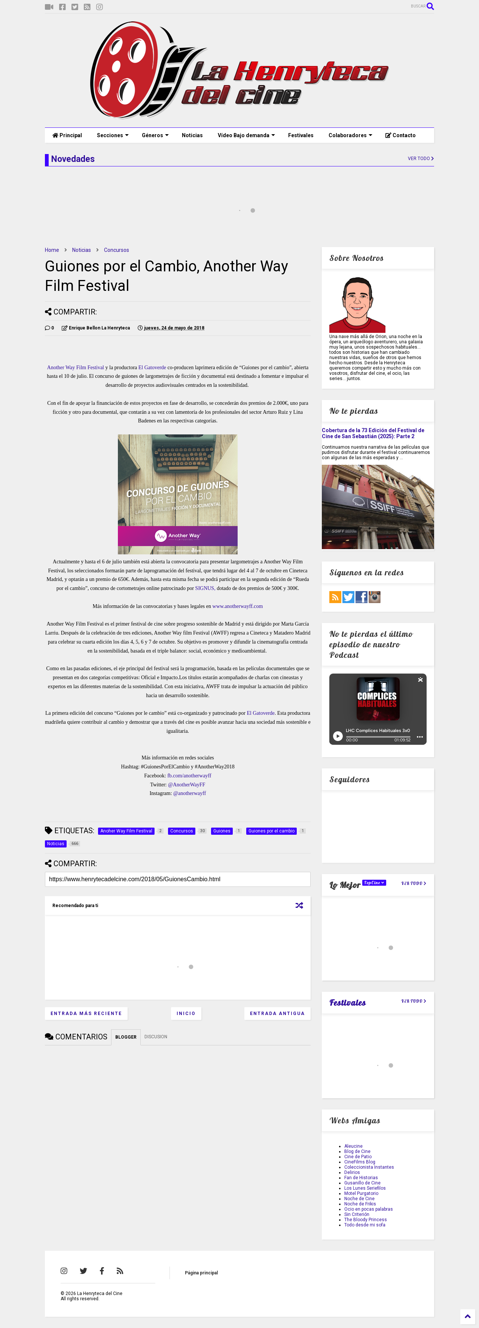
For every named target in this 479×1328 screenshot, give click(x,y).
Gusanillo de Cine (362, 1183)
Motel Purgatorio (361, 1193)
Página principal (201, 1273)
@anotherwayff (189, 793)
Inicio (186, 1013)
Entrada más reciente (86, 1013)
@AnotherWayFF (186, 785)
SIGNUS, (205, 588)
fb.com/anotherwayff (189, 776)
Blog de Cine (357, 1151)
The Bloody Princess (365, 1219)
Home (52, 250)
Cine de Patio (358, 1156)
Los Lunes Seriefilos (365, 1188)
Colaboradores (350, 135)
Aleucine (353, 1146)
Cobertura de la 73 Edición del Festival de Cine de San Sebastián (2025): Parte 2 (373, 433)
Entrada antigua (277, 1013)
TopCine (374, 882)
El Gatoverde (152, 367)
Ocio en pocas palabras (368, 1209)
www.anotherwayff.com (238, 606)
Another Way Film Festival (75, 367)
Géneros (155, 135)
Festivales (301, 135)
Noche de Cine (359, 1198)
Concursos (116, 250)
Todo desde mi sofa (364, 1225)
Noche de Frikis (360, 1204)
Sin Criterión (356, 1214)
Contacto (400, 135)
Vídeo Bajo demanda (246, 135)
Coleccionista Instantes (369, 1167)
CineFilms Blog (359, 1162)
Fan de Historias (361, 1177)
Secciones (113, 135)
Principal (67, 135)
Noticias (192, 135)
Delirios (352, 1172)
